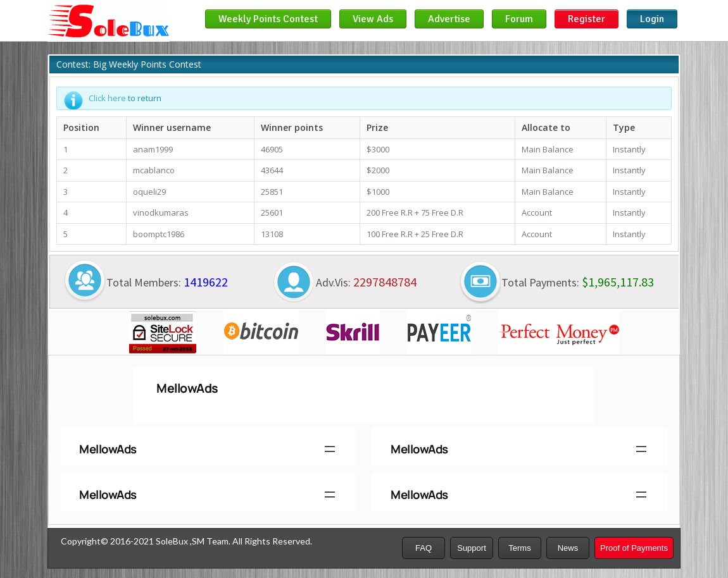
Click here (107, 98)
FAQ (423, 548)
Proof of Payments (634, 548)
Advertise (449, 19)
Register (586, 19)
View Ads (373, 19)
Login (652, 19)
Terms (519, 548)
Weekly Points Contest (268, 19)
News (568, 548)
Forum (519, 19)
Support (471, 548)
